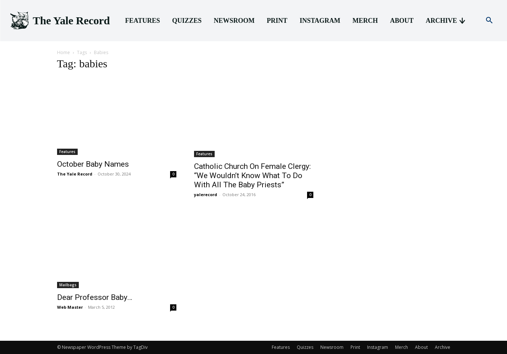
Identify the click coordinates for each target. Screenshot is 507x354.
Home (63, 52)
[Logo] (59, 20)
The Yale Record (74, 174)
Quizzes (305, 347)
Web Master (70, 307)
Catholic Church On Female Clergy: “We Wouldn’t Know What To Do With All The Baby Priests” (252, 175)
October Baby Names (93, 164)
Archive (442, 347)
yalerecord (205, 194)
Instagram (377, 347)
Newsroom (332, 347)
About (421, 347)
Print (355, 347)
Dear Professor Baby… (94, 297)
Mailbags (68, 284)
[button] (489, 20)
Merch (401, 347)
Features (67, 151)
